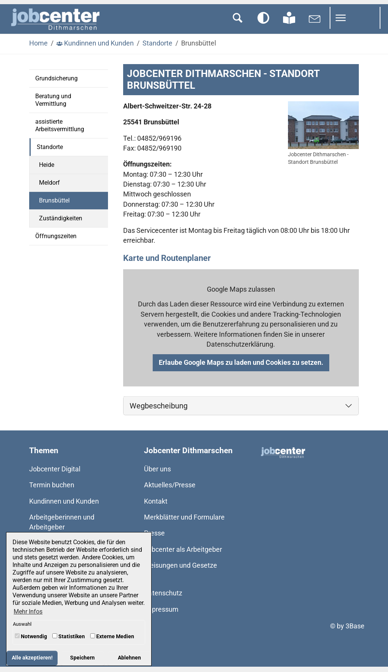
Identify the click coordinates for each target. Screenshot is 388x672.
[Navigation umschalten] (355, 23)
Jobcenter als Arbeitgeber (183, 554)
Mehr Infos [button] (28, 611)
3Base (355, 631)
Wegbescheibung (159, 410)
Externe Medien (112, 636)
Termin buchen (51, 490)
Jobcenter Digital (54, 474)
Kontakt (155, 506)
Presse (154, 538)
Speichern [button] (82, 658)
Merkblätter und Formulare (184, 522)
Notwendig (31, 636)
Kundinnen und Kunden (64, 506)
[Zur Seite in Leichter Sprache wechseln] (289, 23)
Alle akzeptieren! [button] (32, 658)
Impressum (161, 614)
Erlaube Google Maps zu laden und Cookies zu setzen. (241, 368)
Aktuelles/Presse (170, 490)
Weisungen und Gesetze (180, 571)
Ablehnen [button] (129, 658)
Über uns (157, 474)
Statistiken (68, 636)
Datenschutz (163, 598)
